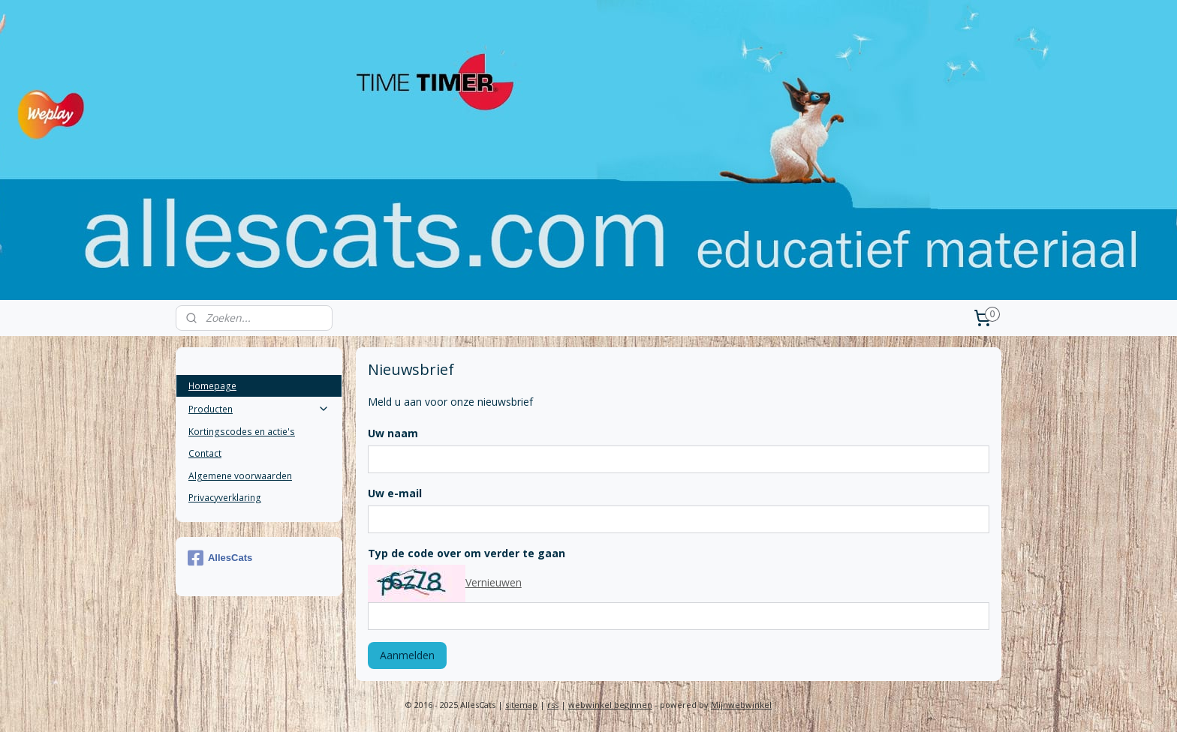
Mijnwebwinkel (741, 704)
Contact (204, 453)
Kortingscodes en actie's (241, 431)
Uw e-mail (394, 493)
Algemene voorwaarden (240, 476)
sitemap (521, 704)
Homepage (212, 386)
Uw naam (392, 433)
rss (552, 704)
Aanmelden (406, 655)
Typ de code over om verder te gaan (465, 553)
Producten (259, 409)
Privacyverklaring (224, 497)
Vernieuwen (493, 582)
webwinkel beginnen (610, 704)
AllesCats (220, 558)
